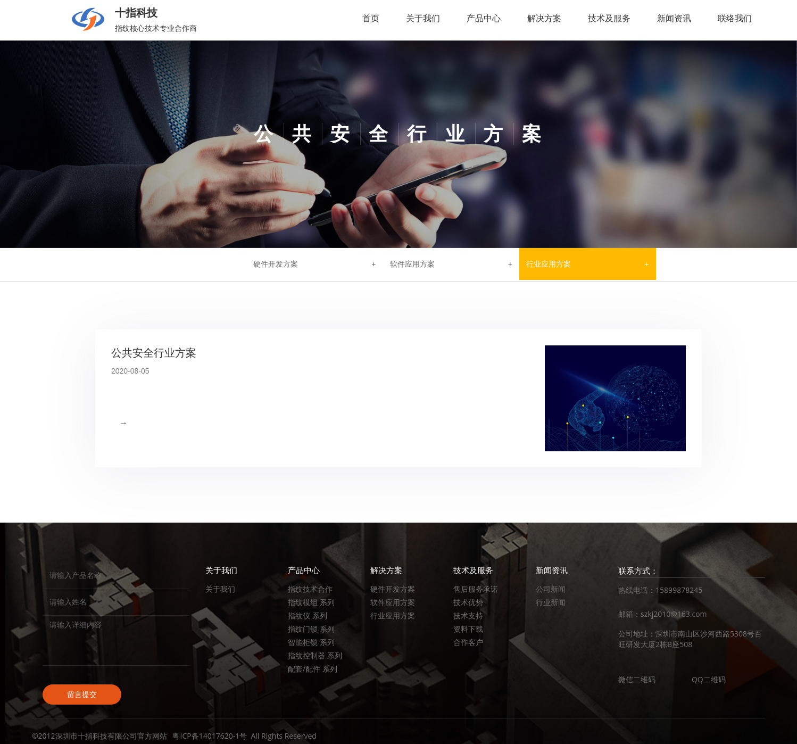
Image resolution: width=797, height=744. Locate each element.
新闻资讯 (674, 18)
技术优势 (468, 602)
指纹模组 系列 (311, 602)
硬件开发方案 (275, 264)
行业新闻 (551, 602)
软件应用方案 (412, 264)
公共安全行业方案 (153, 353)
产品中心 (484, 18)
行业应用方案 (548, 264)
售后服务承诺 (475, 589)
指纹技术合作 (310, 589)
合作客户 (468, 642)
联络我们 (735, 18)
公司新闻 (551, 589)
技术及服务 (609, 18)
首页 (370, 18)
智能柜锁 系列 (311, 642)
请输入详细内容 (116, 641)
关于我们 (423, 18)
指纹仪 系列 (307, 615)
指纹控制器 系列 (315, 655)
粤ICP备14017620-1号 (209, 736)
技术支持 (468, 615)
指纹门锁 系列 (311, 629)
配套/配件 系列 (312, 669)
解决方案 (544, 18)
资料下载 (468, 629)
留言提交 (82, 694)
